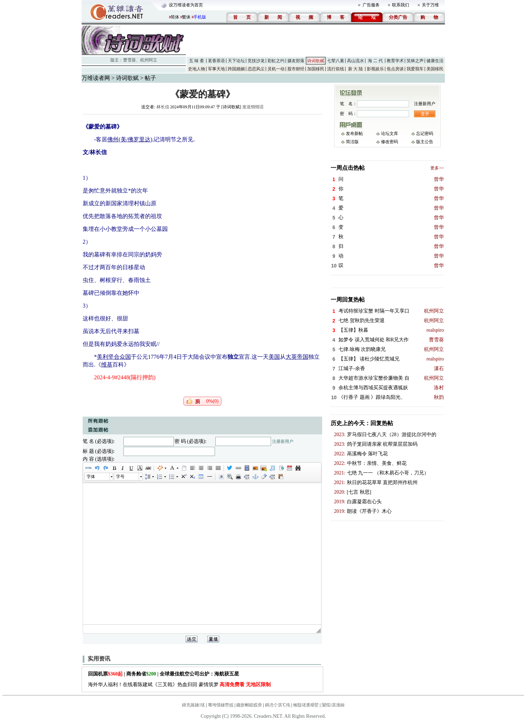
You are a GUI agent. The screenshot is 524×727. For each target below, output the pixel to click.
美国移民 (434, 68)
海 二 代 (375, 60)
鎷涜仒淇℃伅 (277, 704)
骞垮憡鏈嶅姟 (220, 704)
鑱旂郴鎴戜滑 (249, 704)
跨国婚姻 (236, 68)
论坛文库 (389, 133)
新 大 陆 (355, 68)
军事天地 (216, 68)
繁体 (186, 17)
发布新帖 (354, 133)
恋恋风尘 (256, 68)
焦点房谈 (395, 68)
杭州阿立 (148, 60)
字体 (91, 476)
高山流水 (355, 60)
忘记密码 (424, 133)
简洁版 (352, 141)
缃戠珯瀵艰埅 (306, 704)
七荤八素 (335, 60)
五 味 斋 (196, 60)
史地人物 (196, 68)
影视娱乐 (375, 68)
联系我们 (400, 4)
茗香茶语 (216, 60)
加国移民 (315, 68)
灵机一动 (276, 68)
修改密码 (389, 141)
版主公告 (424, 141)
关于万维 (430, 4)
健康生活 (434, 60)
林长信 (162, 106)
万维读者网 (96, 78)
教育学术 (395, 60)
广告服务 (371, 4)
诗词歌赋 (315, 60)
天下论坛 (236, 60)
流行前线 (335, 68)
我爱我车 (415, 68)
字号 (120, 476)
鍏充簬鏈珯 (193, 704)
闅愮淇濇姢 (333, 704)
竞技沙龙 (256, 60)
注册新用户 (282, 441)
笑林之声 (415, 60)
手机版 (199, 17)
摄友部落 (295, 60)
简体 (175, 17)
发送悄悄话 (253, 106)
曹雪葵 (129, 60)
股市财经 (295, 68)
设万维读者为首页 (186, 4)
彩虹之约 (276, 60)
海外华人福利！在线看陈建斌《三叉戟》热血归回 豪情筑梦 (179, 684)
